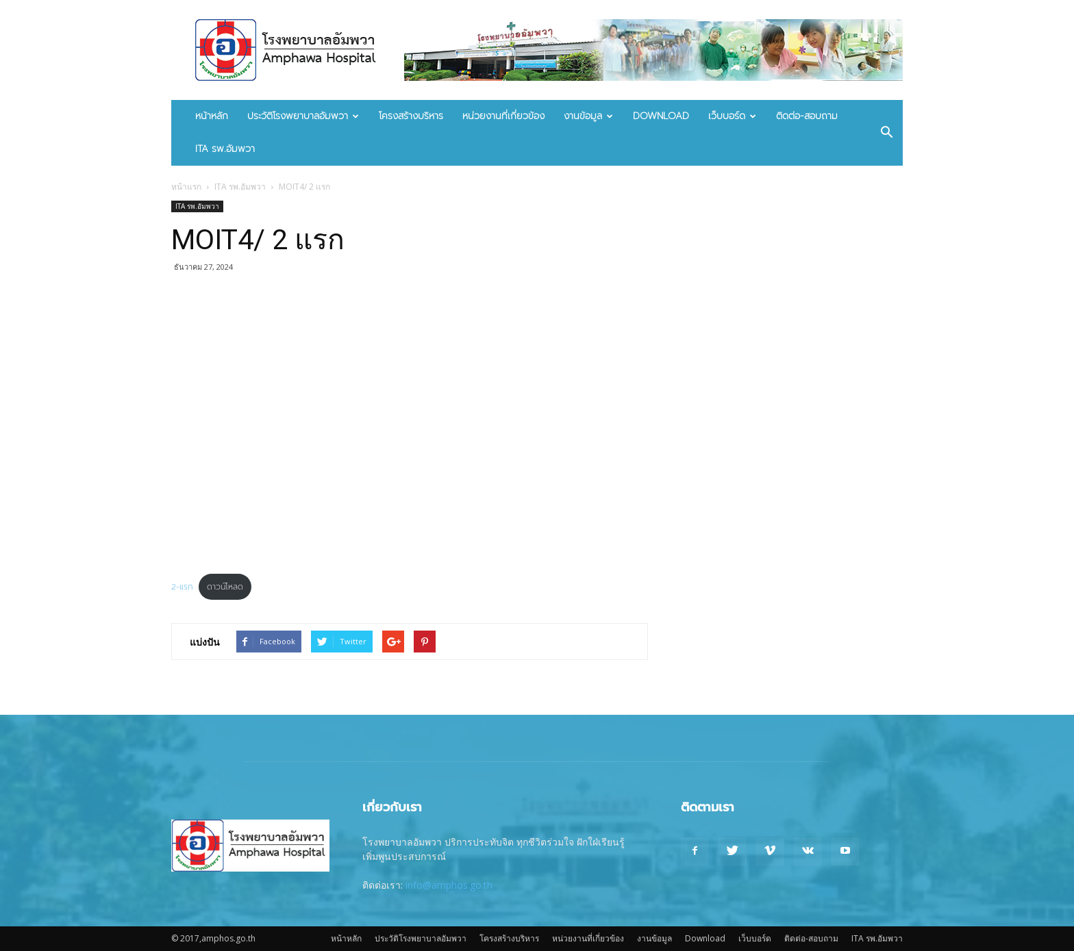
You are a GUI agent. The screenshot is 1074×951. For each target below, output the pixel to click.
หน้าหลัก (211, 116)
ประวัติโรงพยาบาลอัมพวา (303, 116)
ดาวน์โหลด (225, 587)
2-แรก (181, 587)
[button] (886, 132)
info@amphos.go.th (448, 884)
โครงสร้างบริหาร (411, 116)
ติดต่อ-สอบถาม (807, 116)
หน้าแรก (186, 186)
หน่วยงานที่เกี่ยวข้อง (503, 116)
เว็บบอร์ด (732, 116)
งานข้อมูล (588, 116)
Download (661, 116)
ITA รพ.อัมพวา (225, 149)
